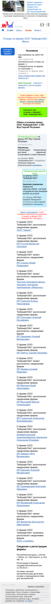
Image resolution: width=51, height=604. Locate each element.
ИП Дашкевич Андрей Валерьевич (28, 338)
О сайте (10, 30)
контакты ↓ (37, 165)
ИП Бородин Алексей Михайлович (28, 471)
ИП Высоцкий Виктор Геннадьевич (28, 403)
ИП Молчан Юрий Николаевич (26, 387)
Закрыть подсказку (36, 586)
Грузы (19, 30)
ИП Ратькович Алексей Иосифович (29, 318)
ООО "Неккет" (24, 230)
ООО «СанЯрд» (25, 541)
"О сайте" (28, 601)
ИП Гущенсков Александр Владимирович (30, 419)
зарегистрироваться (35, 101)
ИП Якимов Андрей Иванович (27, 370)
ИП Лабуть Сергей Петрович (32, 353)
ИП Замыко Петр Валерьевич (26, 455)
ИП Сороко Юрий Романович (26, 264)
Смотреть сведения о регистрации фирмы (30, 85)
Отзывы (28, 30)
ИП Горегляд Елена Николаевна (27, 302)
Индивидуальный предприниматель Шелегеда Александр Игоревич (32, 437)
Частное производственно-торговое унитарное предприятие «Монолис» (31, 285)
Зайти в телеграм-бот (29, 212)
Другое (37, 30)
